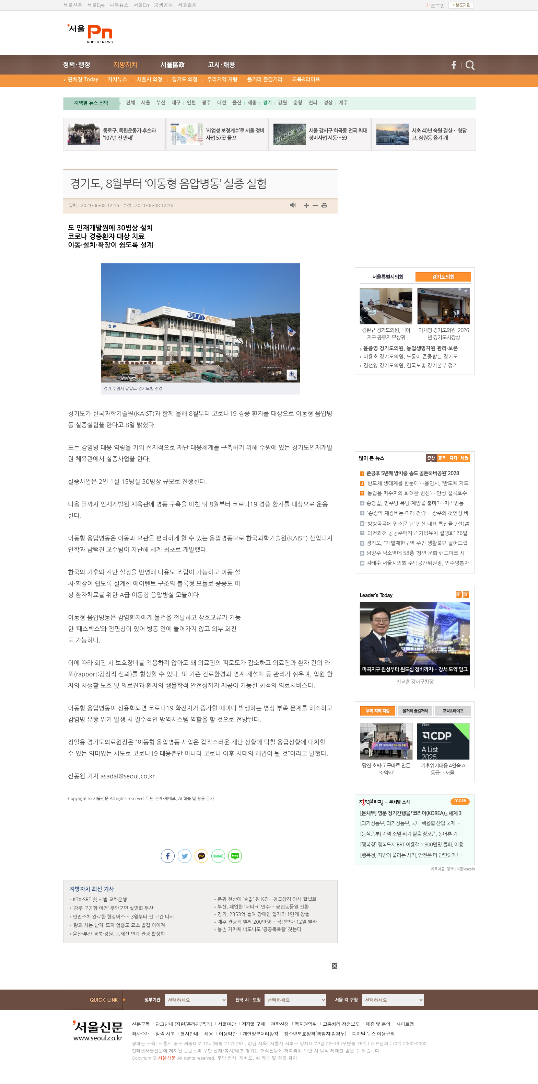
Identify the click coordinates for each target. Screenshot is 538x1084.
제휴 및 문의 (377, 1023)
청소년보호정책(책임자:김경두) (315, 1033)
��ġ (442, 458)
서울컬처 (187, 4)
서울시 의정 (149, 79)
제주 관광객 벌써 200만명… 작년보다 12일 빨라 (267, 922)
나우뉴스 (119, 4)
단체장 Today (83, 79)
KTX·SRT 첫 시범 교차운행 (100, 899)
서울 (145, 102)
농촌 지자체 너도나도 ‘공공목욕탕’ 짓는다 (260, 929)
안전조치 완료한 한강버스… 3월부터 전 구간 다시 (123, 916)
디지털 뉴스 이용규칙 (373, 1033)
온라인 (193, 1023)
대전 (221, 102)
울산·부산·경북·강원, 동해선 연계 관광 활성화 (119, 934)
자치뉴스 (117, 79)
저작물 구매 (253, 1023)
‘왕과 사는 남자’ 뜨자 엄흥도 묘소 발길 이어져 (119, 925)
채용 (208, 1033)
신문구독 (141, 1023)
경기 (267, 102)
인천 (191, 102)
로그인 (438, 5)
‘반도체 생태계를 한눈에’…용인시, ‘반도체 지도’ (417, 483)
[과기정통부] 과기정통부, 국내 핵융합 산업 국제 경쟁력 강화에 (422, 823)
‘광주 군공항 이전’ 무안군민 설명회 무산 (113, 908)
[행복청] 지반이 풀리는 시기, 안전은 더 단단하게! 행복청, (417, 855)
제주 (343, 102)
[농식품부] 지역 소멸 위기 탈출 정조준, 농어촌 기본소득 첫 (418, 833)
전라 (312, 102)
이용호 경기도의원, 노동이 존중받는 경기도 (410, 356)
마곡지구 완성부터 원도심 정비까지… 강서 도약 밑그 (414, 669)
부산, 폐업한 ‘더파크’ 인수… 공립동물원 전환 (263, 906)
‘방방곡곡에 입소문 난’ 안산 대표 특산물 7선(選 (417, 523)
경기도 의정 (185, 79)
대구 (176, 102)
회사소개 (141, 1033)
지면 (180, 1023)
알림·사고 (165, 1033)
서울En (141, 4)
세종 (252, 102)
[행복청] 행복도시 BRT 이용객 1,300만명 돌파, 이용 (411, 844)
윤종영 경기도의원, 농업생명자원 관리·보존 (410, 348)
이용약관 (228, 1033)
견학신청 (280, 1023)
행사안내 (189, 1033)
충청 (297, 102)
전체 (130, 102)
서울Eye (96, 4)
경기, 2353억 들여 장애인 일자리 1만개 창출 (263, 914)
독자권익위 (306, 1023)
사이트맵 (405, 1023)
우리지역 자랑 (222, 79)
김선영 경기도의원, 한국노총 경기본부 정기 (410, 365)
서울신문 (72, 4)
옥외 (206, 1023)
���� (431, 458)
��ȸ (464, 458)
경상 (328, 102)
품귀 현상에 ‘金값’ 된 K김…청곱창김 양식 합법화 (267, 899)
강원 (282, 102)
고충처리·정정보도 (341, 1023)
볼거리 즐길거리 (265, 79)
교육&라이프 (306, 79)
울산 (236, 102)
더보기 (460, 801)
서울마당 (227, 1023)
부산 (160, 102)
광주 (206, 102)
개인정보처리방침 (260, 1033)
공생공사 (163, 4)
